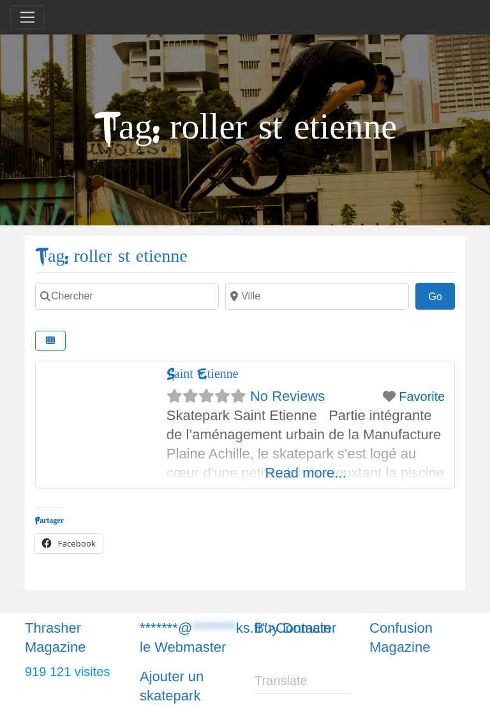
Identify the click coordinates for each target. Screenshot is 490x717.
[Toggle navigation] (27, 17)
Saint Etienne (203, 374)
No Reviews (287, 396)
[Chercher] (127, 296)
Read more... (305, 473)
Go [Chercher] (441, 295)
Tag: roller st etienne (111, 256)
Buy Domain (293, 628)
